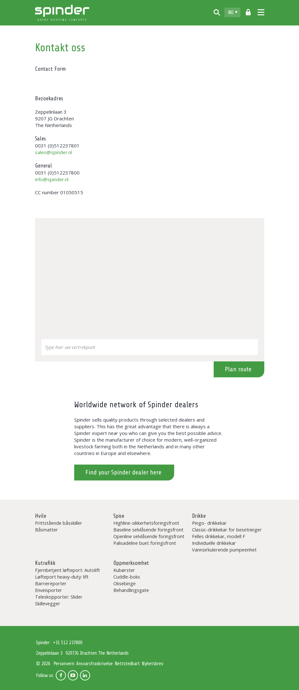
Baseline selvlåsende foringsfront (148, 529)
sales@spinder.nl (53, 152)
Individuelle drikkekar (214, 543)
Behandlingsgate (131, 590)
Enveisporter (48, 590)
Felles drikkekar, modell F (218, 536)
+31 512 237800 (67, 642)
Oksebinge (124, 583)
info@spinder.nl (51, 179)
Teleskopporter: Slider (58, 597)
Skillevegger (47, 603)
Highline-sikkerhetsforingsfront (146, 523)
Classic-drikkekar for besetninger (227, 529)
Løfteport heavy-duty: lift (62, 576)
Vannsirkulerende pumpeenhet (224, 549)
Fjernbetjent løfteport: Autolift (67, 570)
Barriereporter (51, 583)
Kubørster (124, 570)
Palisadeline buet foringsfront (144, 543)
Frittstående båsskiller (58, 523)
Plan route (238, 369)
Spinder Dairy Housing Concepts (62, 13)
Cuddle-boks (126, 576)
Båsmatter (46, 529)
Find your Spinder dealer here (123, 472)
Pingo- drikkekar (209, 523)
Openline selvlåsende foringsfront (148, 536)
